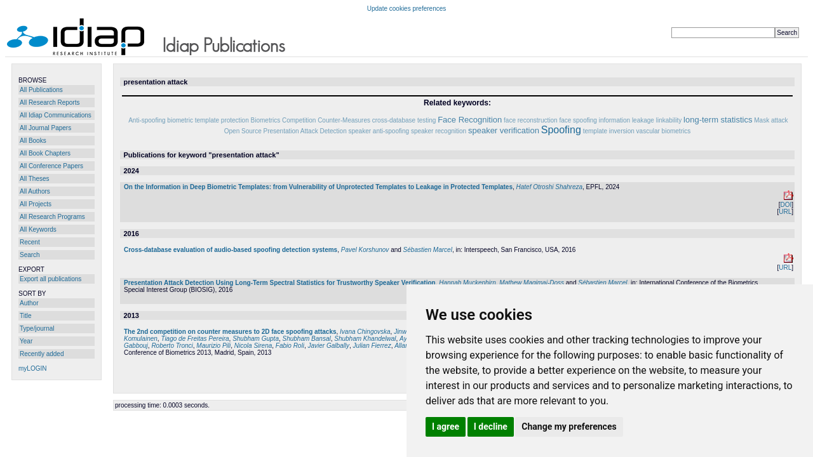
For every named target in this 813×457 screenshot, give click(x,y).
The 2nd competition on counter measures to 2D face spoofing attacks (230, 331)
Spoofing (561, 129)
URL (785, 211)
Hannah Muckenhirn (467, 282)
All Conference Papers (51, 165)
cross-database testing (404, 120)
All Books (33, 140)
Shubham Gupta (255, 338)
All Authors (35, 191)
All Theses (35, 178)
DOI (785, 204)
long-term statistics (717, 119)
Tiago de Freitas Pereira (195, 338)
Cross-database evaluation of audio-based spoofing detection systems (230, 249)
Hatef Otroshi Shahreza (549, 186)
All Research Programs (52, 216)
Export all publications (50, 278)
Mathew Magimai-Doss (531, 282)
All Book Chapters (45, 153)
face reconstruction (531, 120)
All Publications (41, 89)
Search (30, 254)
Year (26, 341)
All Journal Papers (45, 127)
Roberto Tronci (171, 345)
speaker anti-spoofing (378, 131)
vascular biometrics (663, 131)
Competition (299, 120)
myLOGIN (32, 368)
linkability (669, 120)
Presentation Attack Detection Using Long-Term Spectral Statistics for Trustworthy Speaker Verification (280, 282)
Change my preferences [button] (568, 426)
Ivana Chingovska (365, 331)
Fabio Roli (290, 345)
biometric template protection (207, 120)
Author (29, 303)
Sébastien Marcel (427, 249)
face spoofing (578, 120)
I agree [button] (445, 426)
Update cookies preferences (407, 8)
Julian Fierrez (372, 345)
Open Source (243, 131)
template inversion (609, 131)
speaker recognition (438, 131)
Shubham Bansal (307, 338)
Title (26, 315)
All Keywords (38, 229)
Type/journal (37, 328)
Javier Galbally (328, 345)
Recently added (42, 353)
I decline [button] (490, 426)
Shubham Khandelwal (365, 338)
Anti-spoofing (146, 120)
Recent (30, 242)
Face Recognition (470, 119)
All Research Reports (49, 102)
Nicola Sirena (253, 345)
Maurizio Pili (213, 345)
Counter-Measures (344, 120)
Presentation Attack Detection (305, 131)
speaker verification (503, 130)
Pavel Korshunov (365, 249)
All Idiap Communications (55, 115)
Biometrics (266, 120)
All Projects (35, 204)
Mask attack (771, 120)
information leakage (626, 120)
